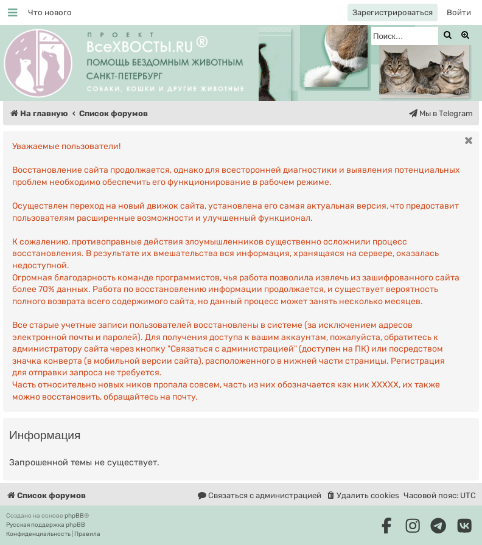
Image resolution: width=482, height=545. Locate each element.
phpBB (74, 515)
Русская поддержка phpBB (45, 525)
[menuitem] (50, 12)
